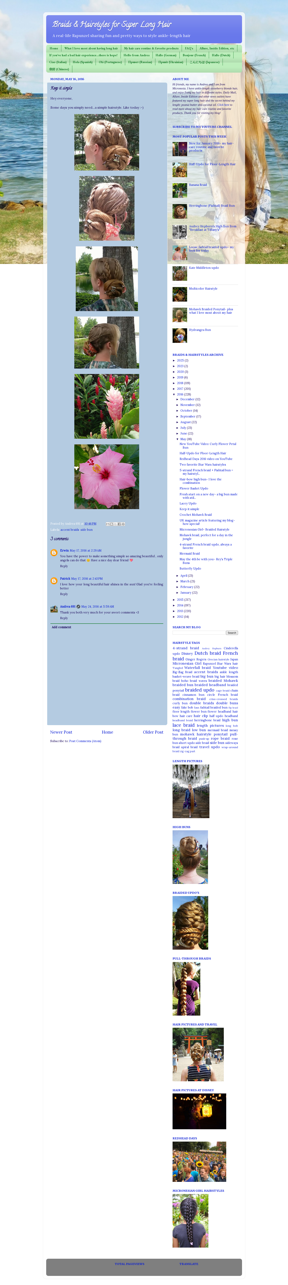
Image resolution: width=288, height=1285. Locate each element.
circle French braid (222, 695)
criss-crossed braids (223, 699)
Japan (234, 659)
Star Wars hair (227, 663)
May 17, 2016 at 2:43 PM (87, 579)
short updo (187, 743)
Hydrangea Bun (200, 330)
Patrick (65, 579)
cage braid (222, 690)
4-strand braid (186, 648)
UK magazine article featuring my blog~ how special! (207, 522)
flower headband (219, 711)
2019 (180, 377)
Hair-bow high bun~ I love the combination (201, 481)
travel (204, 747)
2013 (180, 611)
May (183, 439)
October (186, 410)
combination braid (189, 699)
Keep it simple (189, 509)
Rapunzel (209, 663)
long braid (181, 730)
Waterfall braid (197, 667)
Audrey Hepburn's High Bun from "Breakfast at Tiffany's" (212, 228)
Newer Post (61, 732)
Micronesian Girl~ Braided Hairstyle (204, 529)
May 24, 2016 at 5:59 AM (97, 606)
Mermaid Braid (190, 553)
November (188, 405)
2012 (180, 617)
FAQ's (189, 48)
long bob (232, 726)
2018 (180, 383)
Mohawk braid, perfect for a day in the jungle (206, 536)
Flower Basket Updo (194, 488)
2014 (180, 605)
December (187, 399)
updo (215, 747)
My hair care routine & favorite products (151, 48)
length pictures (210, 725)
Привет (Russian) (140, 62)
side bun (87, 530)
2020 (181, 372)
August (186, 422)
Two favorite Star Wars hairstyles (203, 464)
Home (54, 48)
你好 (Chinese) (59, 69)
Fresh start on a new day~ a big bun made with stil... (209, 496)
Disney (187, 653)
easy (176, 707)
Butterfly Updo (190, 568)
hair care (186, 716)
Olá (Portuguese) (110, 62)
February (187, 587)
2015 (180, 600)
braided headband (210, 685)
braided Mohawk (223, 680)
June (184, 433)
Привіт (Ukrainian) (170, 62)
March (185, 581)
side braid (202, 743)
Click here (223, 104)
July (183, 428)
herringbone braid (207, 720)
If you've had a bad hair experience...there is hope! (83, 55)
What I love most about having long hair (91, 48)
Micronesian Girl (187, 663)
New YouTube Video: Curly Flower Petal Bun (208, 445)
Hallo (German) (166, 55)
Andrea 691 (67, 606)
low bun (199, 730)
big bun (207, 676)
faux (196, 707)
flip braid (233, 707)
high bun (230, 720)
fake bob (187, 707)
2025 (181, 360)
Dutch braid (207, 653)
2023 (180, 366)
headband (231, 716)
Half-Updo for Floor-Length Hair (212, 164)
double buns (227, 703)
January (186, 592)
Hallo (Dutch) (221, 55)
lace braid (184, 725)
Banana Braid (198, 185)
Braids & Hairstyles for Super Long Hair (111, 25)
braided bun (183, 685)
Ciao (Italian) (58, 62)
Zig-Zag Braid (182, 672)
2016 (180, 394)
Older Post (153, 732)
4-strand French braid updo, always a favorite (206, 546)
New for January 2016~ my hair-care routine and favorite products (211, 147)
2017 (180, 389)
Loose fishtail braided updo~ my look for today (211, 248)
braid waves (198, 681)
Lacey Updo (188, 503)
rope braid (220, 738)
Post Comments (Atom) (85, 741)
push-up (204, 738)
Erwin (64, 550)
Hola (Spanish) (83, 62)
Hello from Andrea (136, 55)
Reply (64, 566)
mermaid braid (218, 730)
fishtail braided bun (213, 707)
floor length (181, 711)
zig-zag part (187, 751)
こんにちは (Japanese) (205, 62)
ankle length (229, 672)
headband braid (183, 720)
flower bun (199, 711)
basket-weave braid (186, 676)
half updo (216, 716)
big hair (220, 676)
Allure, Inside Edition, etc (216, 48)
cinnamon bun (193, 695)
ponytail (220, 734)
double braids (202, 703)
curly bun (180, 703)
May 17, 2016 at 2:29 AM (85, 550)
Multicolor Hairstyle (203, 288)
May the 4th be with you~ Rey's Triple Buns (206, 561)
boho (184, 681)
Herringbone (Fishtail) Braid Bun (212, 206)
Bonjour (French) (194, 55)
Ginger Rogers (196, 659)
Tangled (178, 668)
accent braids (70, 530)
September (188, 416)
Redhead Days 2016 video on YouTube (206, 459)
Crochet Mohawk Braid (196, 515)
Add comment (61, 627)
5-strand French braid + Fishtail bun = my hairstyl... (206, 472)
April (184, 575)
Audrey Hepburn (211, 648)
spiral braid (189, 747)
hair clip (201, 716)
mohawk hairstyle (195, 734)
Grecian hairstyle (218, 659)
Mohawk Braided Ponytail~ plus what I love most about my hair (211, 311)
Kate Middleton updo (204, 268)
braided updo (199, 690)
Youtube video (225, 667)
